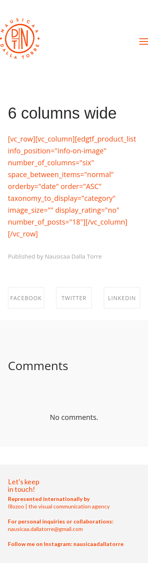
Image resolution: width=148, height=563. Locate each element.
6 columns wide (62, 113)
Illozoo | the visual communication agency (59, 506)
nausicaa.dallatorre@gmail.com (45, 528)
